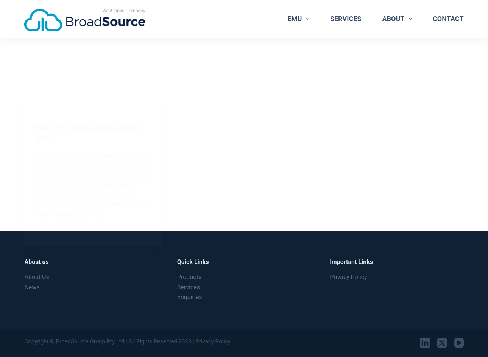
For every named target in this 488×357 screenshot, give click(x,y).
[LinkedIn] (425, 343)
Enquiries (189, 297)
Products (189, 277)
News (31, 287)
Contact (448, 19)
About (398, 18)
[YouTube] (459, 343)
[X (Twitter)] (442, 343)
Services (346, 19)
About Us (36, 277)
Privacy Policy (348, 277)
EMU (300, 18)
